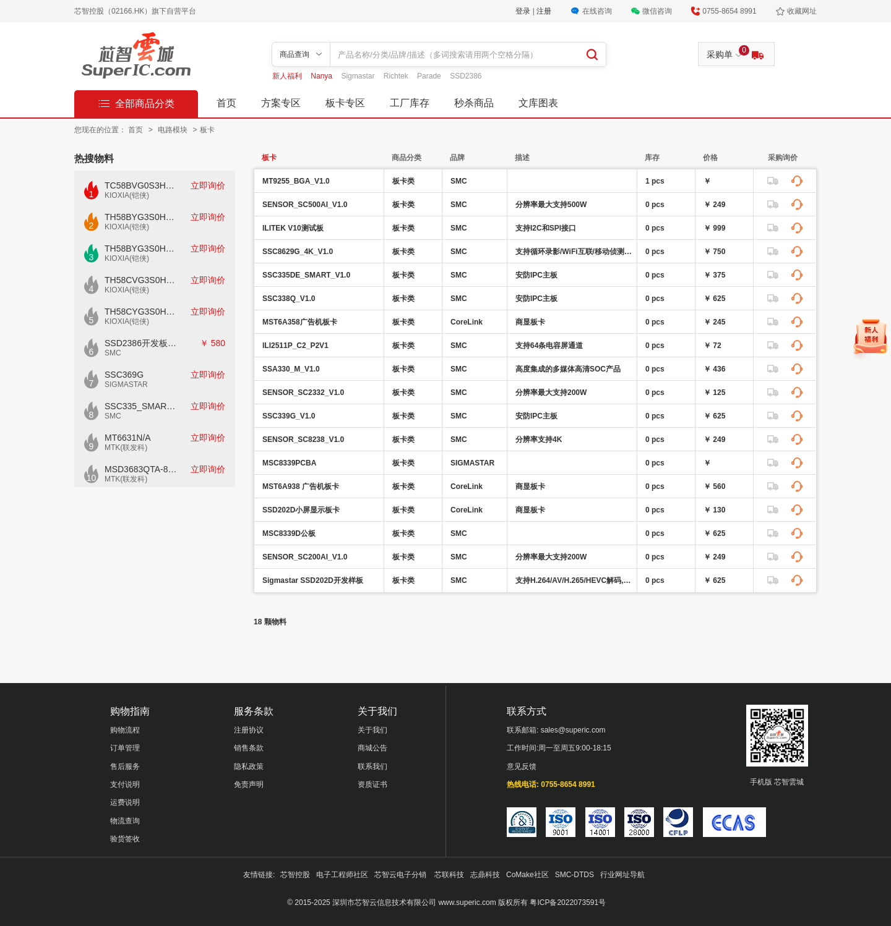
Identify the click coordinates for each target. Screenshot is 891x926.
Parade (430, 76)
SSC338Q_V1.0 (288, 298)
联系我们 (372, 766)
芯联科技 (449, 874)
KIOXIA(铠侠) (127, 195)
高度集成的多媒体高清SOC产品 (568, 369)
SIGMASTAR (126, 384)
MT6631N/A (128, 438)
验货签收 (125, 839)
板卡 (207, 129)
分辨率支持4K (538, 439)
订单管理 (125, 748)
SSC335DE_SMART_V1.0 (306, 275)
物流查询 (125, 821)
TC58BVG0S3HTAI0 (141, 185)
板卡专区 (345, 103)
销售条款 (249, 748)
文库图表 (538, 103)
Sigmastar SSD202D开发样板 (312, 580)
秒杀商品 (474, 103)
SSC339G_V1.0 (288, 416)
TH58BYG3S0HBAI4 (141, 217)
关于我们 (372, 730)
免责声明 (249, 784)
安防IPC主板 (536, 275)
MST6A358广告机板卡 (299, 322)
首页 (226, 103)
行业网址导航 (622, 874)
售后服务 (125, 766)
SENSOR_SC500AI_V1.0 (304, 204)
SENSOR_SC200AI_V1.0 (304, 557)
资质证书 (372, 784)
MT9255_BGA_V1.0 (296, 181)
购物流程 (125, 730)
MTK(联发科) (126, 447)
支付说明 (125, 784)
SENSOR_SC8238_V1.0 (303, 439)
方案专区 (281, 103)
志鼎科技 (485, 874)
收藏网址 (802, 11)
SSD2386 (465, 76)
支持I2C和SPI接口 (545, 228)
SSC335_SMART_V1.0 (141, 406)
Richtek (397, 76)
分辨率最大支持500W (551, 204)
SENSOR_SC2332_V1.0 (303, 392)
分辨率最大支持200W (551, 392)
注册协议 (249, 730)
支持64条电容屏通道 (549, 345)
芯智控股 (295, 874)
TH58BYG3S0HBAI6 (141, 248)
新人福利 (288, 76)
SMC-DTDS (574, 874)
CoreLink (466, 322)
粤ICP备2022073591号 (568, 902)
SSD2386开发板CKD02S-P (141, 343)
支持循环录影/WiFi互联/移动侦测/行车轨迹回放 (574, 251)
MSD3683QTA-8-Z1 (141, 469)
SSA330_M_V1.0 (291, 369)
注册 (543, 11)
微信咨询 (657, 11)
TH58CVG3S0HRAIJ (141, 280)
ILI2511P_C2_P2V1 (295, 345)
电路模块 (173, 129)
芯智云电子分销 (401, 874)
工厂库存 (409, 103)
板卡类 (403, 181)
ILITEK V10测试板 (293, 228)
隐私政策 (249, 766)
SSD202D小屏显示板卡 (301, 510)
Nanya (322, 76)
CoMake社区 (527, 874)
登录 (523, 11)
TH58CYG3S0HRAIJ (141, 311)
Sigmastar (358, 76)
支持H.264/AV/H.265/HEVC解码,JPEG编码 (574, 580)
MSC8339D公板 (289, 533)
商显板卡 (530, 322)
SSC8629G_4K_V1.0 (297, 251)
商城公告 (372, 748)
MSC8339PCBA (289, 463)
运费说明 (125, 802)
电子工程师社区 (342, 874)
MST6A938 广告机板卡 (300, 486)
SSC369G (124, 375)
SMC (113, 353)
